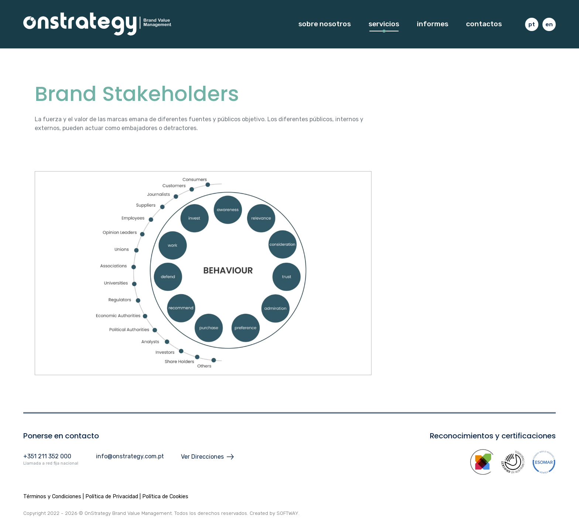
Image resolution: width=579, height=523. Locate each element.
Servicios (384, 25)
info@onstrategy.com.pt (130, 456)
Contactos (484, 25)
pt (531, 25)
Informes (432, 25)
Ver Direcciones (208, 457)
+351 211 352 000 (47, 456)
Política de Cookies (165, 496)
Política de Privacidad (111, 496)
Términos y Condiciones (52, 496)
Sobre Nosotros (324, 25)
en (549, 25)
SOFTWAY (288, 513)
